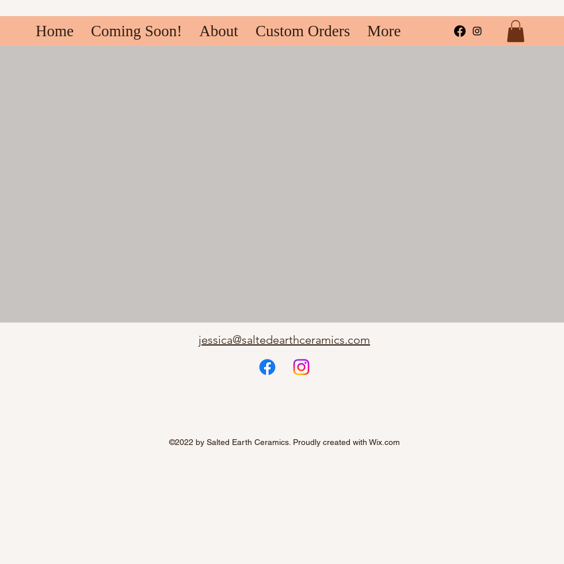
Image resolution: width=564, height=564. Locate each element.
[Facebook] (460, 31)
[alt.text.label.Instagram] (477, 31)
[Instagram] (301, 367)
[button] (515, 31)
